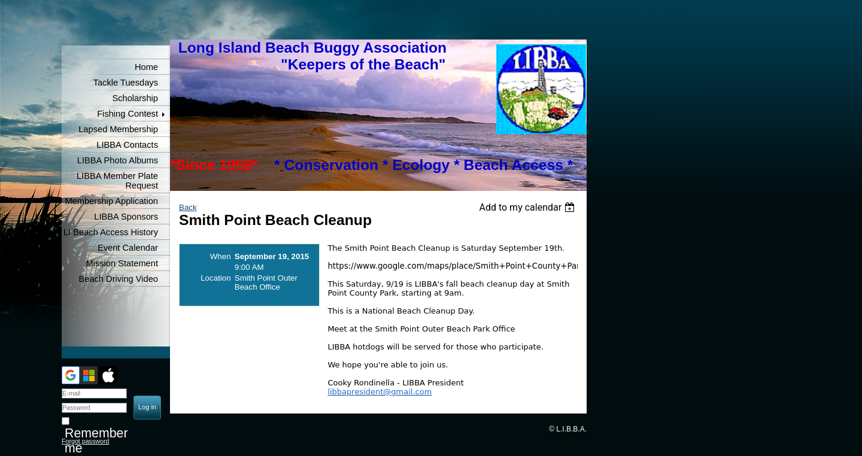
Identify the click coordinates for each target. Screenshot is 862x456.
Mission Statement (122, 263)
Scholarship (135, 98)
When (220, 256)
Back (188, 207)
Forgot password (85, 441)
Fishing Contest (127, 113)
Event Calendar (128, 248)
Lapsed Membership (118, 129)
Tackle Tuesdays (125, 82)
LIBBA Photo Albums (117, 160)
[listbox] (528, 207)
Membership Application (111, 201)
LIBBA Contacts (127, 145)
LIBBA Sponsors (126, 216)
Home (146, 67)
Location (215, 277)
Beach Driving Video (118, 279)
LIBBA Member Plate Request (117, 180)
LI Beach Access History (110, 232)
